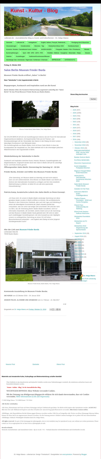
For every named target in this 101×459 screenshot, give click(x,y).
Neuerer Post (10, 364)
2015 (75, 261)
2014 (75, 263)
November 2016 (80, 145)
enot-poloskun (67, 454)
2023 (75, 119)
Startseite (9, 42)
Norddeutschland (73, 46)
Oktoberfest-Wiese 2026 (56, 46)
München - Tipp (39, 46)
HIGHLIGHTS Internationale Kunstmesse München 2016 (82, 178)
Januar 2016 (79, 257)
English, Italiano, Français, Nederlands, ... (54, 42)
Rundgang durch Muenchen (80, 42)
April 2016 (78, 248)
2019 (75, 130)
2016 (75, 139)
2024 (75, 116)
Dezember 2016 (80, 142)
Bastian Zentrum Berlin (82, 157)
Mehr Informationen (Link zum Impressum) (32, 397)
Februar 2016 (79, 254)
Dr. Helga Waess (89, 276)
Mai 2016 (78, 245)
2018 (75, 133)
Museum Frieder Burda (30, 229)
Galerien (9, 56)
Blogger (84, 454)
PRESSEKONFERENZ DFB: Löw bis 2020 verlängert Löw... (82, 152)
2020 (75, 128)
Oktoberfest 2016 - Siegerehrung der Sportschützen (81, 227)
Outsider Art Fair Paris (81, 189)
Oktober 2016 (79, 148)
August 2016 (79, 236)
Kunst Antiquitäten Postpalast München (82, 167)
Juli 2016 (78, 239)
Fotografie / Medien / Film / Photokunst (68, 49)
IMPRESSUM (56, 60)
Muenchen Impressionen (82, 163)
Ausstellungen (20, 56)
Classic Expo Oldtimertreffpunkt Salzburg (81, 206)
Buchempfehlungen (12, 53)
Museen (87, 53)
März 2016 (78, 251)
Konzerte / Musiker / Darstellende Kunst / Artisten (21, 49)
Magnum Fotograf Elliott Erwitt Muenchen (82, 172)
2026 (75, 110)
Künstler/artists (25, 46)
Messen (86, 49)
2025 (75, 113)
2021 (75, 125)
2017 (75, 136)
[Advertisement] (35, 338)
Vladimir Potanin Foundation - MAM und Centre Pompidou (82, 200)
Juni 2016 (78, 242)
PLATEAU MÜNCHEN (81, 160)
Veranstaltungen (11, 46)
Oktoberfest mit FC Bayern (80, 222)
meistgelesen (32, 42)
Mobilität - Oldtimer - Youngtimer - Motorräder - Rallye (64, 53)
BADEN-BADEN (46, 49)
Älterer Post (61, 364)
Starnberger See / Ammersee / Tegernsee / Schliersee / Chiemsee (26, 60)
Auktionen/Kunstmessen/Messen (39, 56)
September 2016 (80, 233)
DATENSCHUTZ (70, 60)
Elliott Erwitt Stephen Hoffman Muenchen (81, 212)
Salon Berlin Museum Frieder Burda (81, 185)
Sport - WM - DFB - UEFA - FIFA (33, 53)
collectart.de (20, 42)
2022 (75, 122)
